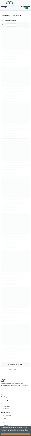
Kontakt (3, 394)
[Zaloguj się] (28, 2)
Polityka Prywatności (6, 406)
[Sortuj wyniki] (11, 24)
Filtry (4, 7)
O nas (2, 392)
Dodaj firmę (4, 397)
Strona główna (5, 15)
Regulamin (3, 403)
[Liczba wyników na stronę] (20, 364)
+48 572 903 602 (7, 425)
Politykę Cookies (24, 430)
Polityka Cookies (5, 408)
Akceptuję (15, 433)
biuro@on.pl (6, 422)
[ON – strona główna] (8, 2)
